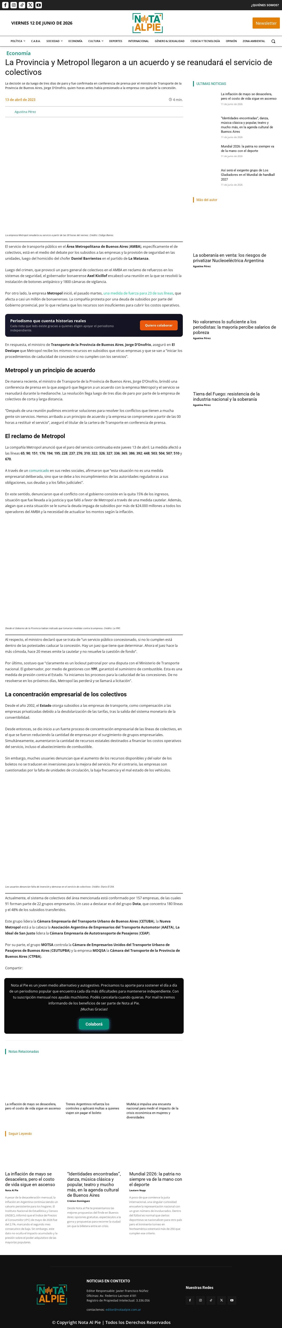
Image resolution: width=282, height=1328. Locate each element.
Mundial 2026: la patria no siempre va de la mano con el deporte (155, 1174)
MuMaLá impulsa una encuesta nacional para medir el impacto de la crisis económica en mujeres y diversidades (153, 1108)
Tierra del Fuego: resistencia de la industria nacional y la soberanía (226, 392)
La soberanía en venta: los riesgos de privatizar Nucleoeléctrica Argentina (229, 253)
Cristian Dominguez (78, 1196)
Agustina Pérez (25, 112)
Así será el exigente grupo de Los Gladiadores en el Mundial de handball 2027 (246, 170)
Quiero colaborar (159, 325)
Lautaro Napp (137, 1185)
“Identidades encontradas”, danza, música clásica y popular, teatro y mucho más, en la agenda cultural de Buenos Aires (94, 1179)
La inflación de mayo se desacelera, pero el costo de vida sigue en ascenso (30, 1174)
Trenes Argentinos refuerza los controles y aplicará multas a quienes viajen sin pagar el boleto (92, 1108)
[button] (273, 41)
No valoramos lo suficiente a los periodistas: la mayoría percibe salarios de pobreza (234, 323)
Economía (18, 53)
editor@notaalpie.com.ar (123, 1304)
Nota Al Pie (11, 1185)
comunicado (39, 470)
